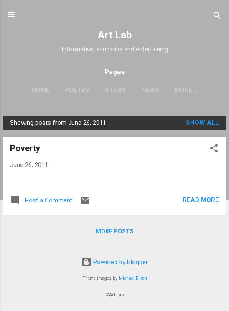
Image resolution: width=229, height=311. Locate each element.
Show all (202, 122)
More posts (115, 231)
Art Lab (115, 35)
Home (40, 90)
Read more (201, 200)
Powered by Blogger (114, 262)
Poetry (77, 90)
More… (186, 90)
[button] (214, 149)
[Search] (217, 17)
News (150, 90)
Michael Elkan (133, 278)
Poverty (25, 148)
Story (115, 90)
